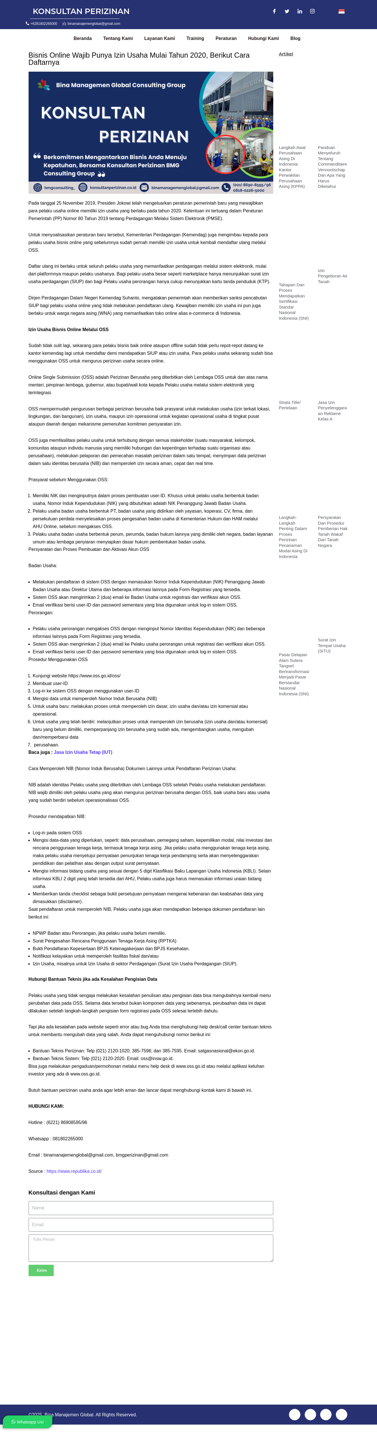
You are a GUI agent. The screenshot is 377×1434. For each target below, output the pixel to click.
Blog (297, 38)
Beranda (82, 38)
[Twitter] (287, 11)
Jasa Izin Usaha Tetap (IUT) (83, 758)
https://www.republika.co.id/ (74, 1180)
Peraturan (227, 38)
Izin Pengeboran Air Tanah (332, 276)
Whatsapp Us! (27, 1421)
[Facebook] (274, 11)
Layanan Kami (160, 38)
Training (196, 38)
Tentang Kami (118, 38)
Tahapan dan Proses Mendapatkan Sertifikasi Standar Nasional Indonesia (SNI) (294, 301)
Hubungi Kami (264, 38)
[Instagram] (312, 11)
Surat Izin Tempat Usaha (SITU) (332, 645)
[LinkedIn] (300, 11)
